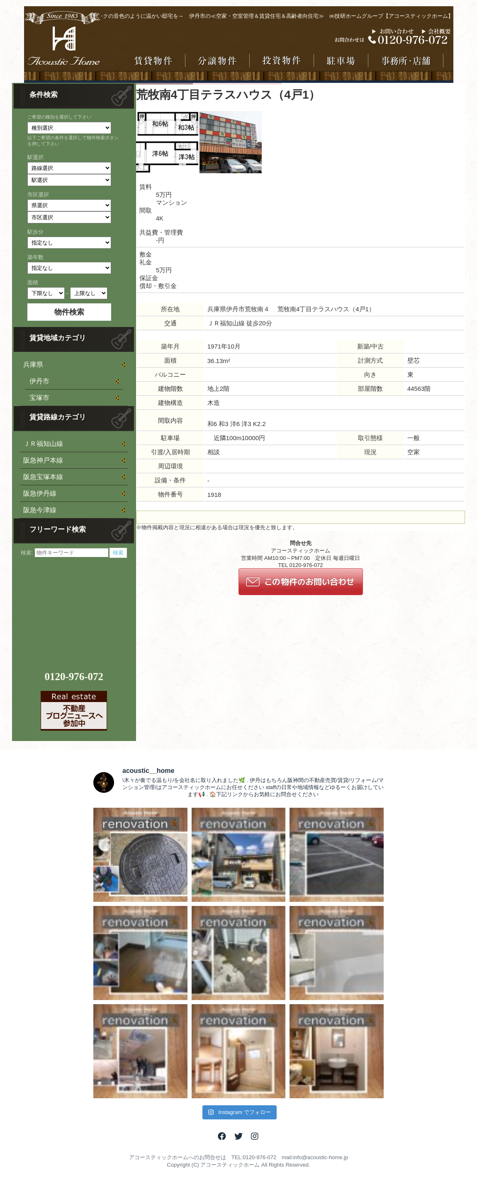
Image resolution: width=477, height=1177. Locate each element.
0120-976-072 (73, 676)
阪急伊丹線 (39, 493)
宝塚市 (39, 397)
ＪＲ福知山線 (43, 443)
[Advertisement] (75, 609)
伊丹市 (39, 381)
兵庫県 (33, 364)
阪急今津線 (39, 509)
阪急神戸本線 (43, 460)
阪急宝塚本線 (43, 476)
